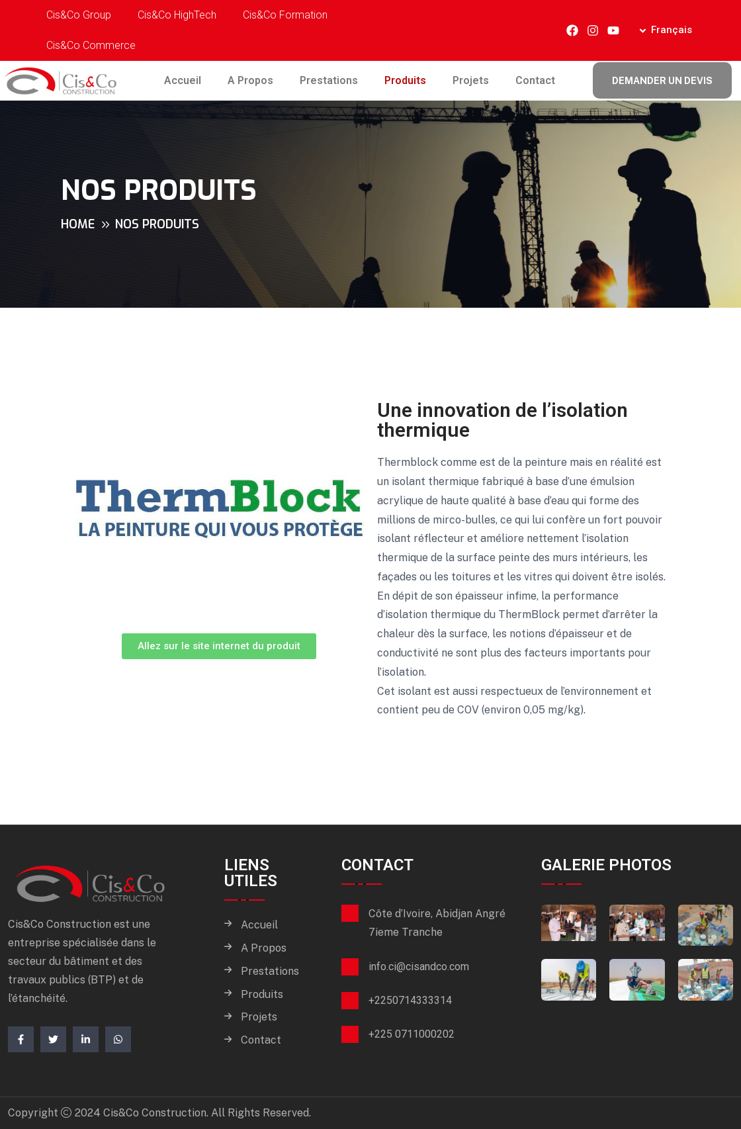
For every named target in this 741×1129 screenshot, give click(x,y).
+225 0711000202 (412, 1034)
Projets (471, 80)
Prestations (329, 80)
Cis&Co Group (78, 15)
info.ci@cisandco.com (419, 966)
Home (78, 224)
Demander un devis (662, 80)
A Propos (250, 80)
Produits (405, 80)
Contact (535, 80)
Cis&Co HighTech (177, 15)
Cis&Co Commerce (91, 45)
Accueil (182, 80)
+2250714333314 (410, 1000)
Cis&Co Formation (285, 15)
